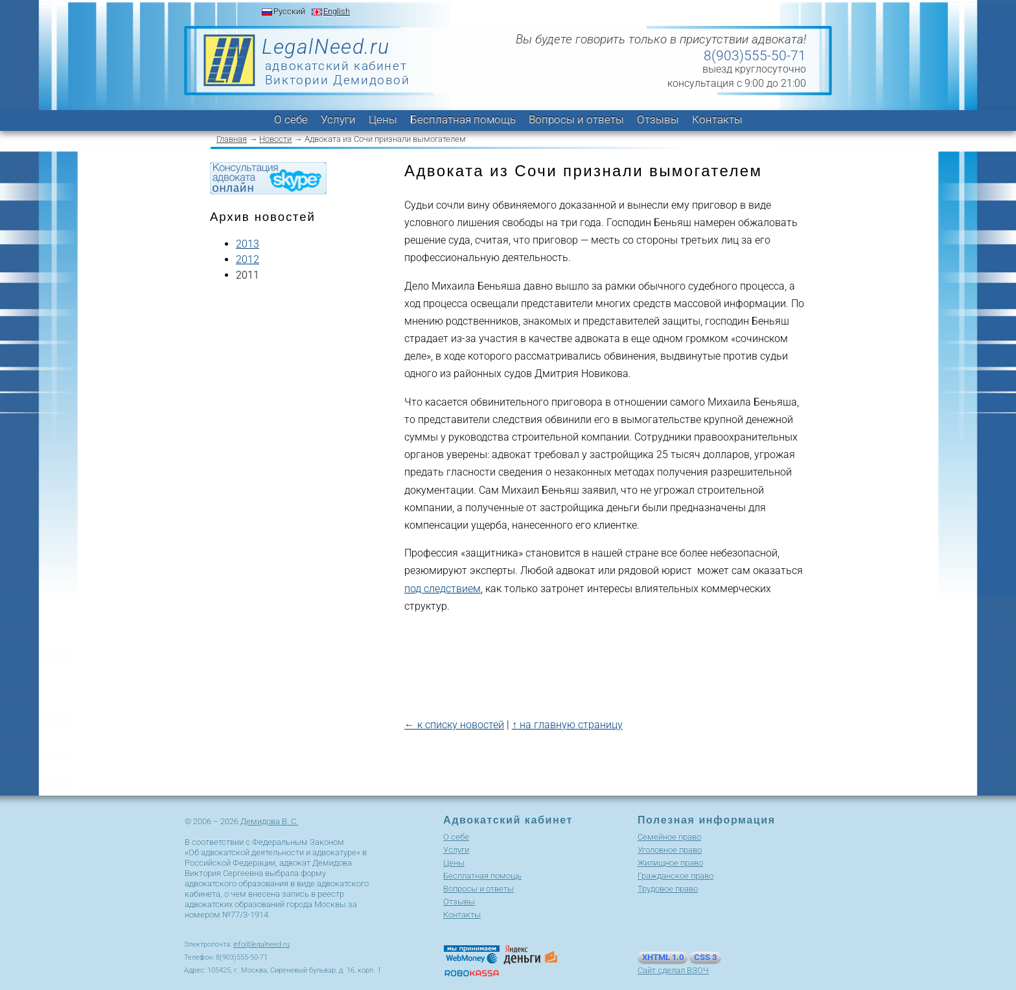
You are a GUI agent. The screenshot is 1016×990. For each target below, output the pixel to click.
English (336, 11)
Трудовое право (668, 888)
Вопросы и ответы (576, 119)
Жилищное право (670, 863)
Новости (275, 139)
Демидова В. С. (269, 821)
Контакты (717, 119)
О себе (291, 119)
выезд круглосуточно (754, 69)
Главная (231, 139)
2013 (247, 244)
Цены (383, 119)
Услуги (338, 119)
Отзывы (658, 119)
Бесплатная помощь (463, 119)
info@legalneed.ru (261, 944)
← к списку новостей (454, 725)
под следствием (442, 588)
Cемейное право (669, 837)
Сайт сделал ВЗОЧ (673, 970)
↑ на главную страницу (567, 725)
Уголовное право (670, 850)
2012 (247, 259)
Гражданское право (675, 876)
